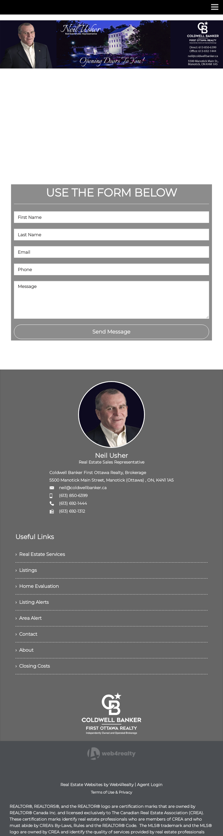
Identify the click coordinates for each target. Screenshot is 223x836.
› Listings (26, 570)
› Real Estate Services (40, 554)
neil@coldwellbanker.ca (83, 487)
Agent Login (149, 784)
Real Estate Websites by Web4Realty (97, 784)
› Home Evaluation (37, 586)
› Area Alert (28, 618)
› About (24, 650)
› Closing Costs (32, 666)
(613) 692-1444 (73, 503)
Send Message (111, 332)
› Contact (26, 634)
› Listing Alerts (32, 602)
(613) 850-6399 (73, 495)
